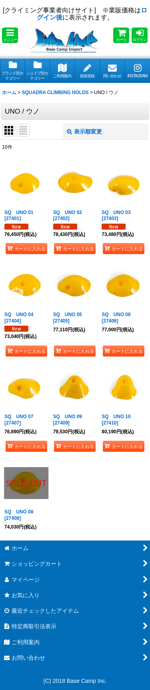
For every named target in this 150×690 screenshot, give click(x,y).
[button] (10, 35)
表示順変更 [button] (84, 131)
